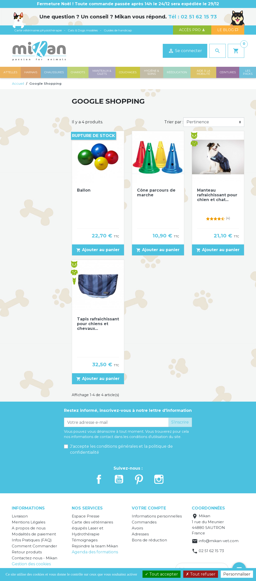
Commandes (144, 522)
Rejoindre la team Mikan (95, 546)
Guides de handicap (118, 30)
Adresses (140, 534)
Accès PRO (192, 30)
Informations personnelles (157, 516)
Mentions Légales (28, 522)
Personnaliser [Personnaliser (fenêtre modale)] (236, 574)
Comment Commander (34, 546)
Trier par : (173, 122)
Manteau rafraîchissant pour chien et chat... (217, 195)
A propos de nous (29, 528)
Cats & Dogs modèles (83, 30)
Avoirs (137, 528)
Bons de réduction (149, 540)
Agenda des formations (95, 552)
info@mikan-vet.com (218, 540)
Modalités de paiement (34, 534)
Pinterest (139, 479)
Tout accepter (161, 574)
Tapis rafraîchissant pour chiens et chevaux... (98, 324)
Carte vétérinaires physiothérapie (38, 30)
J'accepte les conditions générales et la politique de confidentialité (121, 449)
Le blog (227, 30)
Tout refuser (201, 574)
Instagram (159, 479)
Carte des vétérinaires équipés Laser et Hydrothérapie (92, 528)
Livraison (20, 516)
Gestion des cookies (31, 564)
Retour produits (27, 552)
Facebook (99, 479)
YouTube (119, 479)
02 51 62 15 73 (199, 17)
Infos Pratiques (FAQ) (32, 540)
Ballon (83, 190)
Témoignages (85, 540)
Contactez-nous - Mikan (34, 558)
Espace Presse (86, 516)
